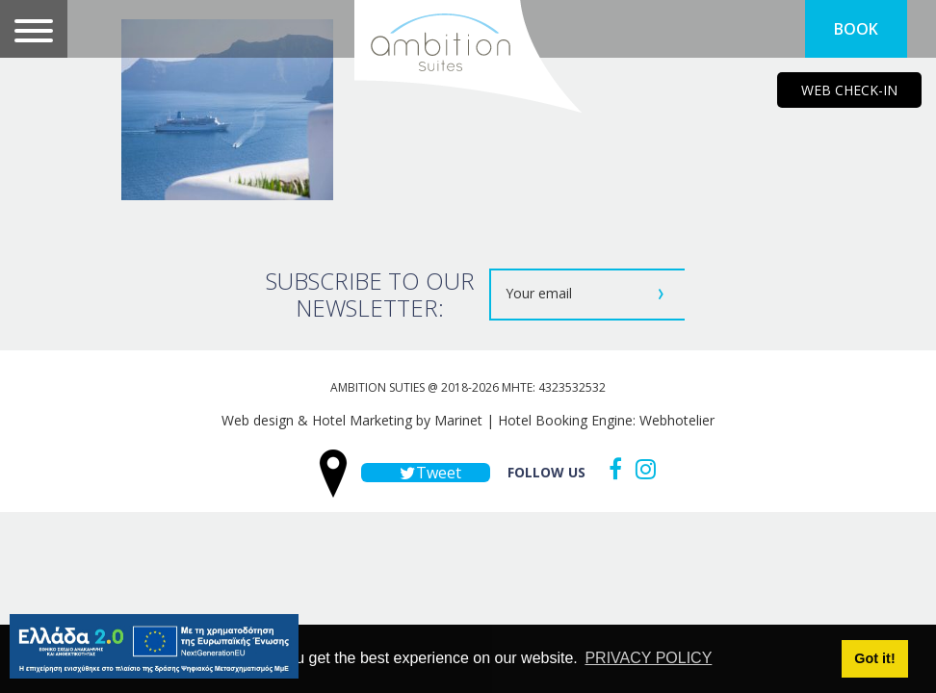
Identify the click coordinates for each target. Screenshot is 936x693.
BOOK (856, 28)
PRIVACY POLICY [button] (648, 658)
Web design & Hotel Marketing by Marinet (351, 420)
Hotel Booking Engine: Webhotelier (606, 420)
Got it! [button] (874, 658)
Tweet (425, 472)
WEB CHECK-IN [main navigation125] (849, 90)
